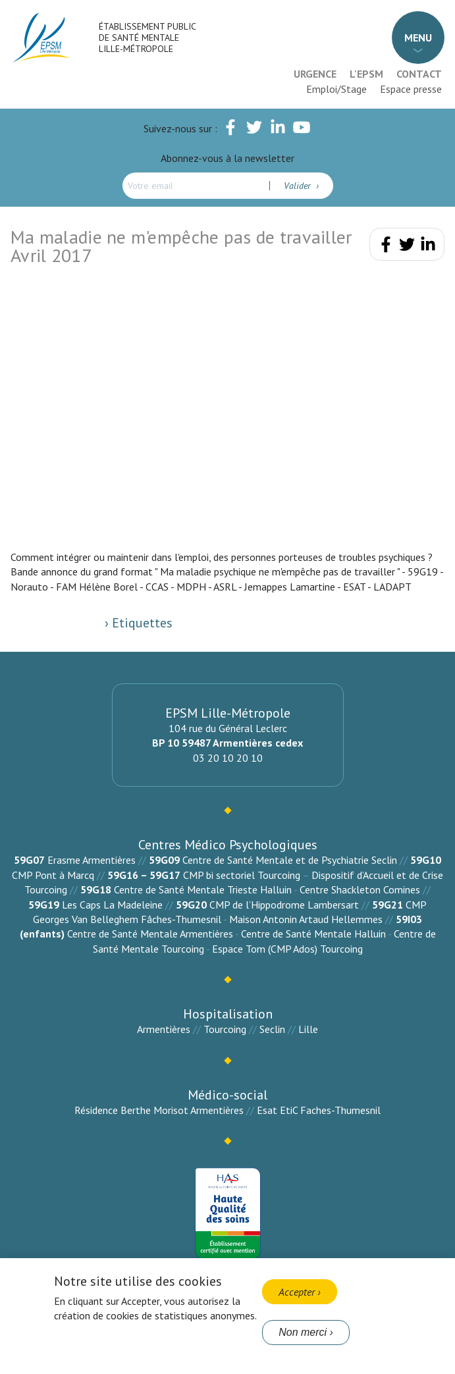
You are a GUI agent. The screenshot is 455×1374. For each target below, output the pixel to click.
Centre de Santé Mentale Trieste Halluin (203, 889)
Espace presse (411, 88)
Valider (298, 186)
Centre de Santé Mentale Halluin (313, 933)
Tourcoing (224, 1029)
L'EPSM (366, 73)
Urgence (315, 73)
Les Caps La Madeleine (112, 904)
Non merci (303, 1332)
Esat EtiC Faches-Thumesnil (319, 1110)
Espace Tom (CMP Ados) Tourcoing (287, 948)
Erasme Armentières (91, 859)
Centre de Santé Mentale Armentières (150, 933)
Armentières (163, 1029)
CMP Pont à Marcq (53, 875)
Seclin (272, 1029)
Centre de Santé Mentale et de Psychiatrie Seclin (289, 859)
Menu (418, 37)
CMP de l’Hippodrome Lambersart (284, 904)
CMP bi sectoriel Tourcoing (241, 875)
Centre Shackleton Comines (360, 889)
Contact (419, 73)
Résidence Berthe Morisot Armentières (159, 1110)
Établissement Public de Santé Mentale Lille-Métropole (147, 37)
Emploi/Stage (336, 88)
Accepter (297, 1291)
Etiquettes (141, 622)
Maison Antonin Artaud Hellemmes (306, 919)
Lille (308, 1029)
